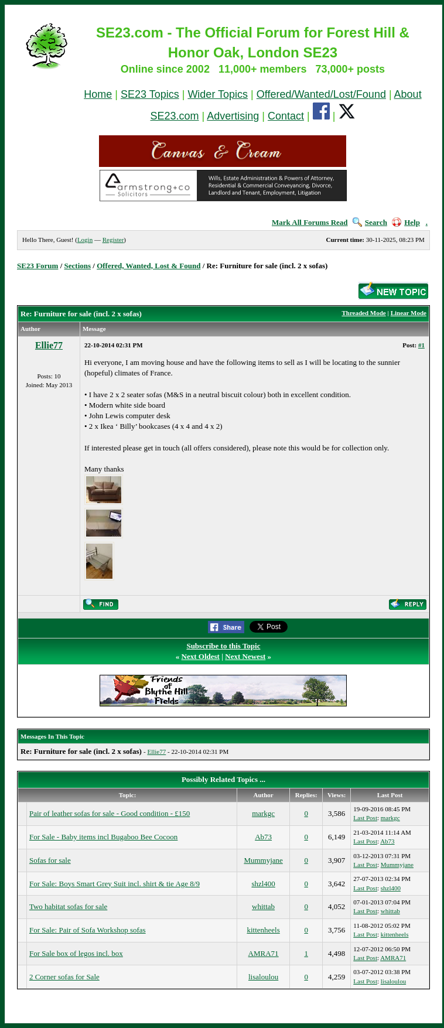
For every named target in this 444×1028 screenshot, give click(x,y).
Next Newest (245, 656)
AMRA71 (263, 953)
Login (85, 239)
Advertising (233, 116)
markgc (263, 813)
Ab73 (263, 836)
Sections (77, 265)
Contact (286, 116)
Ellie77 (49, 345)
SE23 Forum (37, 265)
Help (406, 222)
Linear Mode (408, 312)
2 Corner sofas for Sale (64, 976)
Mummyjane (263, 860)
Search (370, 222)
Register (113, 239)
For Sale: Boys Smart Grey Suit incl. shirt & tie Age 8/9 (114, 883)
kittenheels (263, 929)
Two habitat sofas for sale (68, 906)
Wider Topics (217, 94)
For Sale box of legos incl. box (76, 953)
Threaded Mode (363, 312)
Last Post (365, 817)
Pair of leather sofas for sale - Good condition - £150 (109, 813)
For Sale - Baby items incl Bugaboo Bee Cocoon (103, 836)
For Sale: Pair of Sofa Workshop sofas (87, 929)
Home (98, 94)
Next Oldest (201, 656)
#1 (421, 345)
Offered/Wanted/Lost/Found (321, 94)
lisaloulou (263, 976)
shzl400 (263, 883)
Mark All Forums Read (310, 222)
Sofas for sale (50, 860)
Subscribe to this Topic (223, 645)
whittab (263, 906)
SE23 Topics (150, 94)
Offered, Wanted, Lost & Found (148, 265)
